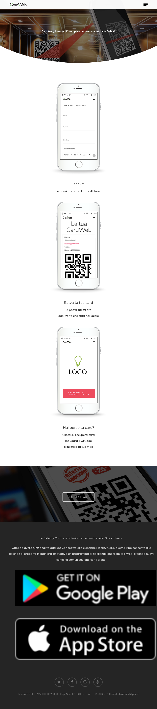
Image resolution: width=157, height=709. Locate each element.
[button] (146, 4)
